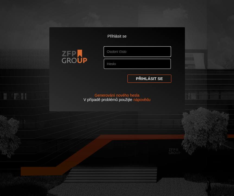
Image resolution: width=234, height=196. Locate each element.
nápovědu (141, 99)
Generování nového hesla (117, 95)
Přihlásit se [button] (149, 78)
